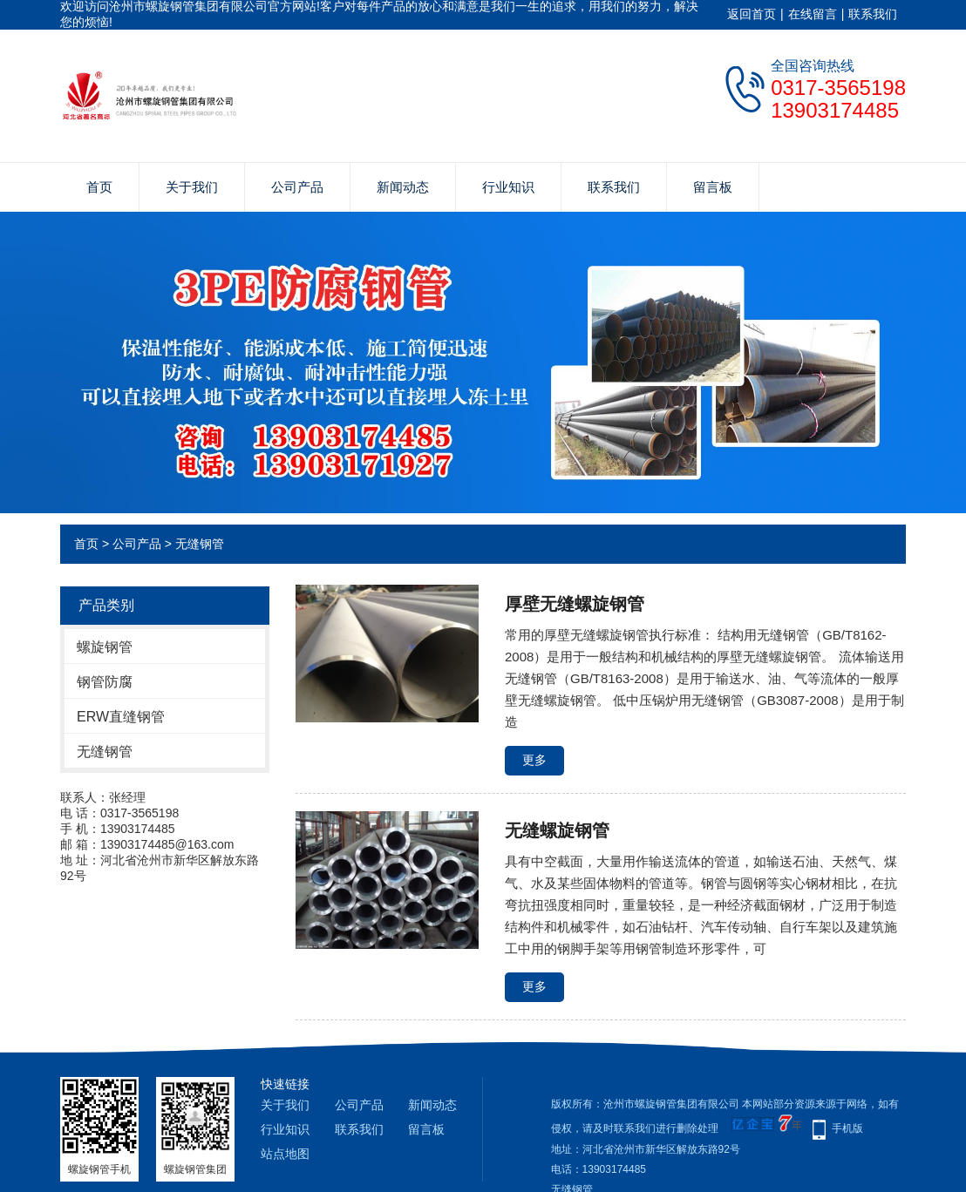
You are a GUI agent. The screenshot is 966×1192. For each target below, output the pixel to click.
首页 (99, 186)
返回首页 (751, 14)
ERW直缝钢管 (121, 716)
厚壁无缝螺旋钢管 (574, 603)
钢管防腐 (105, 681)
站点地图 (285, 1154)
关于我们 (192, 186)
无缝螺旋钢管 (557, 830)
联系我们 (872, 14)
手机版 (847, 1128)
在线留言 (812, 14)
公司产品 (297, 186)
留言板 (712, 186)
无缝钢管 (199, 544)
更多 (534, 760)
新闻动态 (403, 186)
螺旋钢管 (105, 647)
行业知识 (508, 186)
